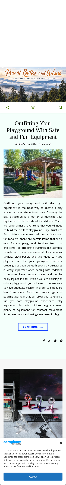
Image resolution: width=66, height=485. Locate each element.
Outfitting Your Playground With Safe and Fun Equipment (33, 130)
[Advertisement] (33, 33)
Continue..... (33, 326)
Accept (33, 476)
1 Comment (45, 144)
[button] (60, 443)
